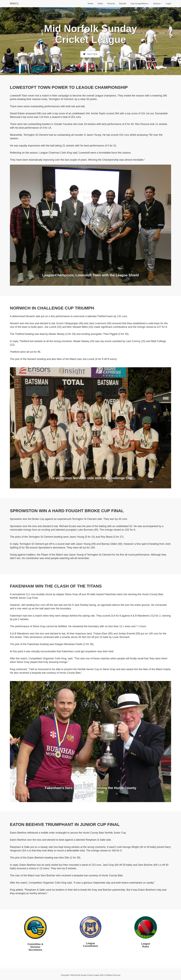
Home (90, 3)
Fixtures (111, 3)
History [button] (157, 3)
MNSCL (14, 3)
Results (122, 3)
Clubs (100, 3)
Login (168, 3)
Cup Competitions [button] (140, 3)
